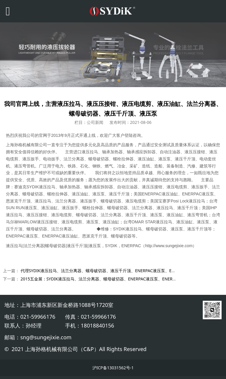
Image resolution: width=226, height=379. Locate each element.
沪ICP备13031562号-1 (113, 367)
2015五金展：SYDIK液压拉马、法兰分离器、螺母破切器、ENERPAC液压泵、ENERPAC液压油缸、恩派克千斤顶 (123, 279)
